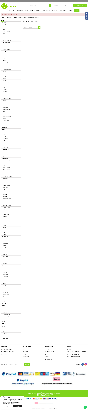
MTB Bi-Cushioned (7, 44)
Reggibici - (5, 247)
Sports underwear (7, 109)
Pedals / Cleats (6, 214)
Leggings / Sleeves (7, 98)
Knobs (4, 203)
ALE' (4, 336)
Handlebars (5, 200)
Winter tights (5, 276)
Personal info (47, 349)
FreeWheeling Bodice (7, 176)
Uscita (7, 406)
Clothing (4, 51)
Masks (4, 290)
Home (2, 20)
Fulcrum (4, 303)
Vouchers (47, 358)
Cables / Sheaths (6, 169)
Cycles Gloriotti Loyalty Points (7, 349)
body (4, 301)
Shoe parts (5, 263)
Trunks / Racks (6, 149)
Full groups (5, 194)
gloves (4, 285)
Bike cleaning (6, 243)
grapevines (5, 232)
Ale (2, 265)
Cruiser (4, 33)
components (5, 158)
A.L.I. (4, 331)
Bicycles (4, 22)
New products (4, 354)
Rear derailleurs (6, 185)
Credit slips (47, 354)
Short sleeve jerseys (7, 67)
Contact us (25, 358)
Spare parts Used (6, 316)
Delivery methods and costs (29, 349)
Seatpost (5, 216)
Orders (46, 353)
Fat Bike (4, 38)
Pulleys (4, 218)
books (3, 307)
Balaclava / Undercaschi (8, 125)
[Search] (40, 5)
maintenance (5, 236)
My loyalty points (48, 359)
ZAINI (4, 156)
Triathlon (5, 299)
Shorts (4, 71)
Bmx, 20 (4, 27)
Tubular (4, 227)
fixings (3, 129)
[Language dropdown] (67, 1)
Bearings (5, 180)
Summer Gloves (6, 62)
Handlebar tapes (6, 207)
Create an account (83, 1)
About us (25, 353)
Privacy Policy (39, 395)
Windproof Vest (6, 281)
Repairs (4, 245)
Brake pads (5, 209)
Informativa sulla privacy (8, 403)
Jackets (4, 60)
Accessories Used (7, 314)
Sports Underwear (7, 65)
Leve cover (5, 178)
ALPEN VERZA (5, 338)
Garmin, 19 (4, 127)
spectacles (5, 143)
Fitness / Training (6, 49)
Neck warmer (6, 120)
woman (4, 279)
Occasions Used (5, 310)
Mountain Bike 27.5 (7, 40)
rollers (3, 321)
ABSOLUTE (5, 333)
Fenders (4, 145)
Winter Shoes (5, 258)
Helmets (4, 136)
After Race (5, 91)
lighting (4, 140)
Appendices (5, 147)
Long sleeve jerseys (7, 69)
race (4, 29)
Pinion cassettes (6, 167)
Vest (4, 58)
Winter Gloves (6, 105)
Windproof (5, 56)
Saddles (4, 223)
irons (4, 165)
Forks (4, 192)
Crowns (4, 174)
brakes (4, 189)
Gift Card (4, 323)
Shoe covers (5, 96)
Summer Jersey (6, 292)
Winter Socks (5, 85)
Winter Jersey (6, 294)
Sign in (76, 1)
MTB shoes (5, 254)
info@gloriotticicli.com (20, 1)
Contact (69, 346)
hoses (4, 270)
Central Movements (7, 205)
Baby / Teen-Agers (7, 24)
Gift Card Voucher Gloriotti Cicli (7, 351)
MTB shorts (5, 111)
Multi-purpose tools (7, 250)
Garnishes (5, 196)
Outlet (3, 305)
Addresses (47, 356)
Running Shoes (6, 261)
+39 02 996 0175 (7, 1)
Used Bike (5, 312)
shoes (3, 252)
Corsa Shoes (5, 256)
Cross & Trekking (6, 31)
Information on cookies (46, 395)
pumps (4, 241)
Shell (4, 172)
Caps (4, 87)
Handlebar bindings (7, 160)
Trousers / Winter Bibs (7, 73)
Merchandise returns (49, 351)
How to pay (25, 351)
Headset (5, 225)
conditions (25, 354)
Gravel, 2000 (5, 47)
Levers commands (7, 198)
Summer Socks (6, 82)
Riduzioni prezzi (4, 353)
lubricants (5, 238)
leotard (4, 53)
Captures (5, 163)
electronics (5, 138)
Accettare (18, 406)
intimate (4, 287)
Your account (49, 346)
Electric (4, 36)
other (3, 319)
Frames (4, 229)
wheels (4, 221)
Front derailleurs (6, 183)
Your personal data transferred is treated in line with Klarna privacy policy (44, 408)
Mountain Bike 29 (6, 42)
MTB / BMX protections (7, 154)
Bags (4, 134)
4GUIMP (4, 329)
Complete (5, 89)
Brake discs (5, 187)
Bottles (4, 131)
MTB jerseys (5, 107)
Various (4, 151)
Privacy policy (26, 356)
